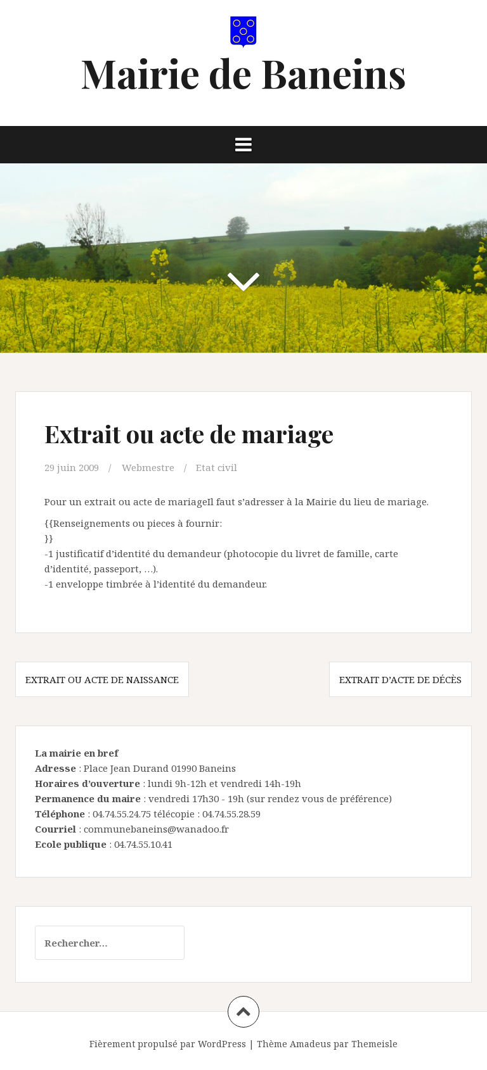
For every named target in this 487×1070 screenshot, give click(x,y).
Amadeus (310, 1044)
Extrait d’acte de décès (400, 679)
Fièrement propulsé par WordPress (167, 1044)
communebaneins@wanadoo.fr (156, 828)
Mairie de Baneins (243, 72)
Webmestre (148, 467)
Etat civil (216, 467)
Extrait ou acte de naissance (102, 679)
